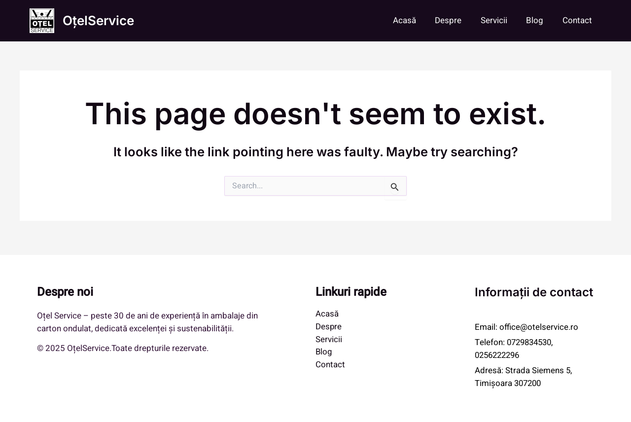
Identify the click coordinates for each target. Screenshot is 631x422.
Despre (456, 20)
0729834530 (531, 342)
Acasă (414, 20)
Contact (578, 20)
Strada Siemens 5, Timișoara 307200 (523, 376)
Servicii (499, 20)
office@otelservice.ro (539, 327)
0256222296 (499, 355)
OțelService (98, 20)
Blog (538, 20)
